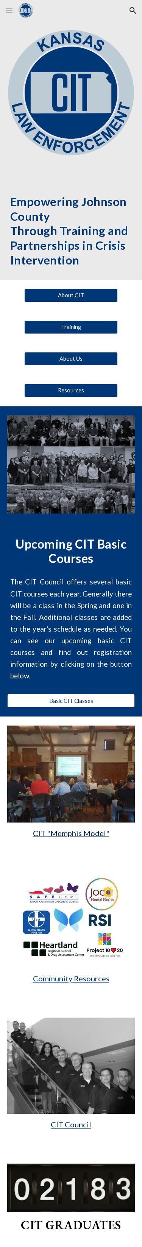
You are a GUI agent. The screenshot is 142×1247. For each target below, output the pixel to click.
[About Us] (71, 358)
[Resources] (71, 390)
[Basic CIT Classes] (71, 700)
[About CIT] (71, 295)
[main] (71, 224)
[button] (9, 10)
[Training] (71, 327)
